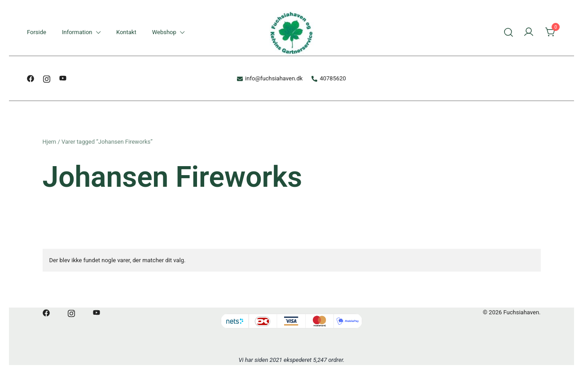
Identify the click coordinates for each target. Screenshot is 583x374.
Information (77, 32)
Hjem (50, 141)
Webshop (164, 32)
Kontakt (126, 32)
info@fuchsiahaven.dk (269, 78)
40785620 (328, 78)
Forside (36, 32)
